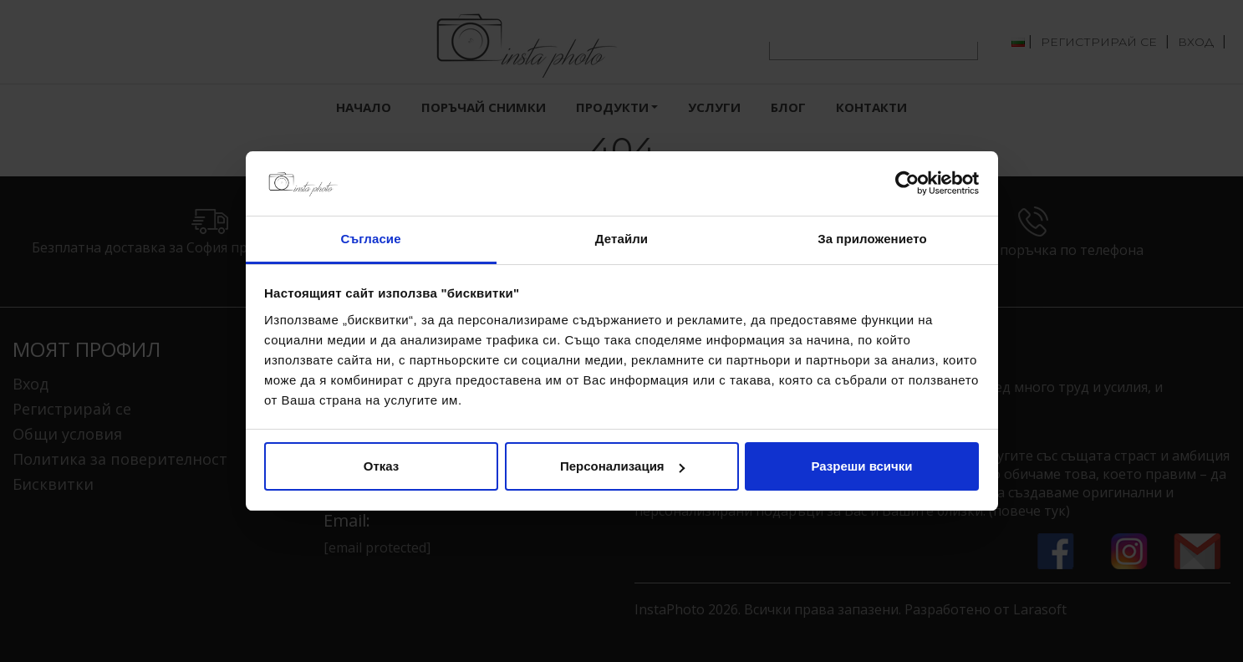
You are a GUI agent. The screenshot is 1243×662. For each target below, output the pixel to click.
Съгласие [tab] (370, 239)
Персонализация (622, 466)
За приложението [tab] (872, 239)
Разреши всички (861, 466)
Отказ (382, 466)
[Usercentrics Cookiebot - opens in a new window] (906, 183)
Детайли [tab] (621, 239)
